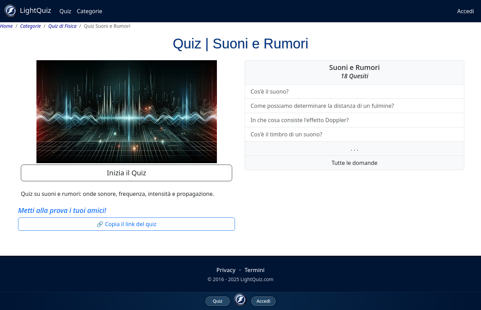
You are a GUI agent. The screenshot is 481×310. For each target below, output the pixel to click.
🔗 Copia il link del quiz (126, 224)
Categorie (89, 11)
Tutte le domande (354, 163)
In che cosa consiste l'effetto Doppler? (300, 120)
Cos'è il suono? (269, 91)
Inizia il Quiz (126, 172)
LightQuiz (27, 11)
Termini (255, 270)
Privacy (226, 270)
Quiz (65, 11)
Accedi (465, 11)
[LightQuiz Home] (240, 300)
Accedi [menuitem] (263, 301)
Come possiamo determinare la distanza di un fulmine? (322, 106)
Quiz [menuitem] (217, 301)
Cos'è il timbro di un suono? (286, 134)
